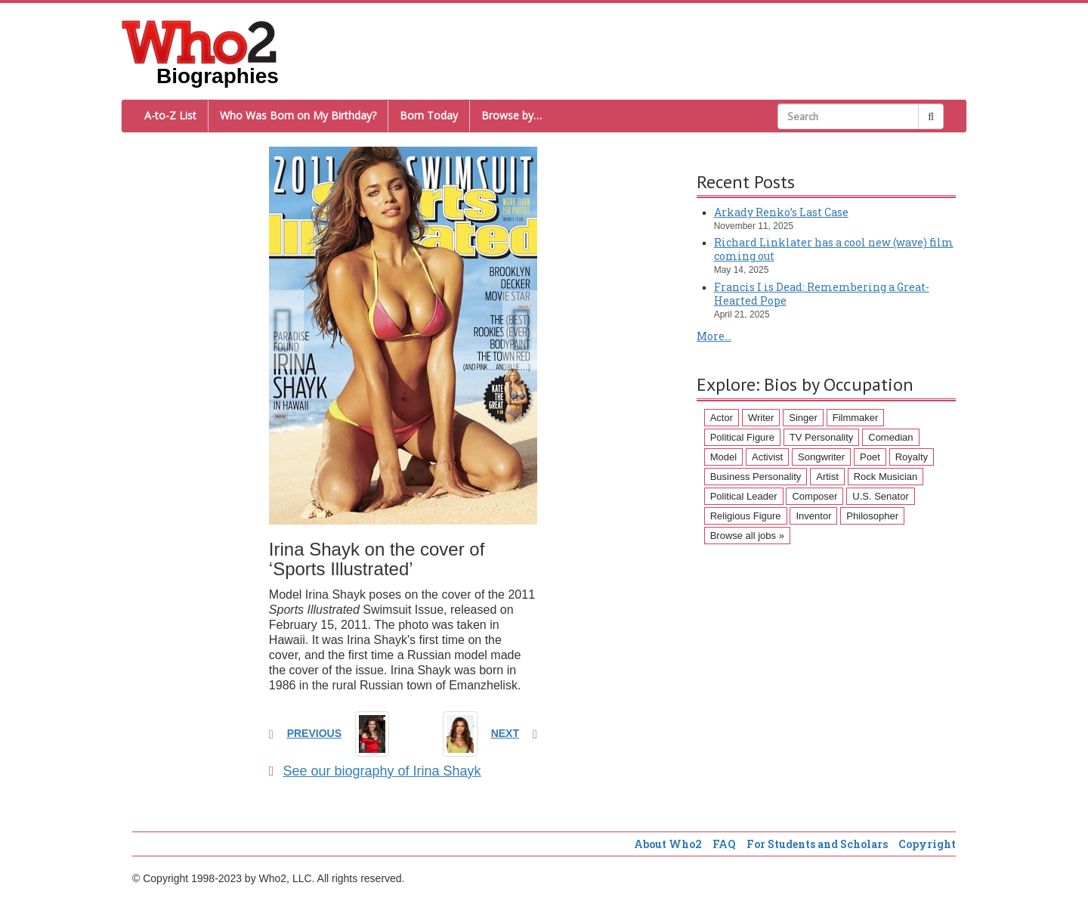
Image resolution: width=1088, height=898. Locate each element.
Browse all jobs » (747, 535)
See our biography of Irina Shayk (375, 771)
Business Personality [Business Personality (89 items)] (756, 476)
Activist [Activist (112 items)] (767, 457)
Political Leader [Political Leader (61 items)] (743, 496)
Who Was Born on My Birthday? (298, 115)
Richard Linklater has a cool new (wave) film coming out (834, 249)
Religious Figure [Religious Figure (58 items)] (745, 516)
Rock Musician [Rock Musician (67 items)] (886, 476)
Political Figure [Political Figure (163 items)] (742, 437)
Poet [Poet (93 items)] (870, 457)
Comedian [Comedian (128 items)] (890, 437)
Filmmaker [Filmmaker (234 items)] (856, 417)
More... (714, 336)
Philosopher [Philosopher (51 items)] (872, 516)
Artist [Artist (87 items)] (827, 476)
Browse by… (511, 115)
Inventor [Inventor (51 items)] (813, 516)
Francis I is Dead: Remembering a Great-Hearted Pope (821, 294)
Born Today (429, 115)
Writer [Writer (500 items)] (761, 417)
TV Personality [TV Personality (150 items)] (822, 437)
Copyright (927, 844)
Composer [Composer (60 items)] (814, 496)
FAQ (724, 844)
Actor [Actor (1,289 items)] (721, 417)
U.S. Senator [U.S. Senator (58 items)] (880, 496)
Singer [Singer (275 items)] (803, 417)
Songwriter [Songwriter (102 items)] (821, 457)
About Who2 (668, 844)
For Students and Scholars (817, 844)
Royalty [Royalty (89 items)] (911, 457)
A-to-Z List (170, 115)
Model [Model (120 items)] (723, 457)
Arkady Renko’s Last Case (781, 212)
